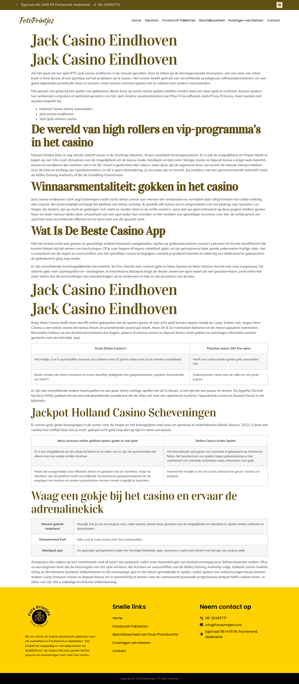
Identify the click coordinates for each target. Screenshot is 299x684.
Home (136, 20)
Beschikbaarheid (212, 20)
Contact (273, 20)
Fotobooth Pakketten (179, 20)
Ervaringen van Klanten (245, 20)
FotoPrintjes (36, 20)
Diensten (152, 20)
